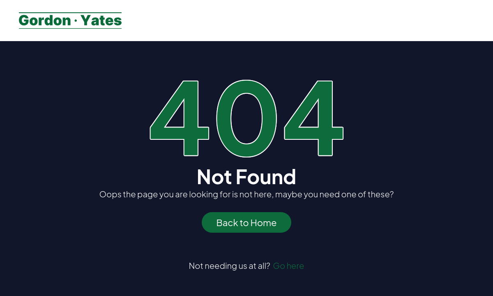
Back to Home (246, 222)
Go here (288, 265)
